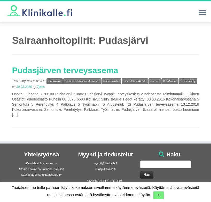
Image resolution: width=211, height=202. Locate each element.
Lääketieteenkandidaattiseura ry (41, 174)
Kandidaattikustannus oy (41, 163)
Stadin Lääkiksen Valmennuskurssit (41, 169)
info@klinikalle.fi (105, 169)
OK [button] (159, 195)
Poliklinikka (170, 81)
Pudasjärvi (54, 81)
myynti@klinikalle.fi (105, 163)
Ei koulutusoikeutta (134, 81)
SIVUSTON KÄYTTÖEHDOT (105, 181)
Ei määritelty (188, 81)
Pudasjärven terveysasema (65, 70)
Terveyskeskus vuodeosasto (82, 81)
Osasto (154, 81)
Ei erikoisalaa (111, 81)
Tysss (41, 87)
